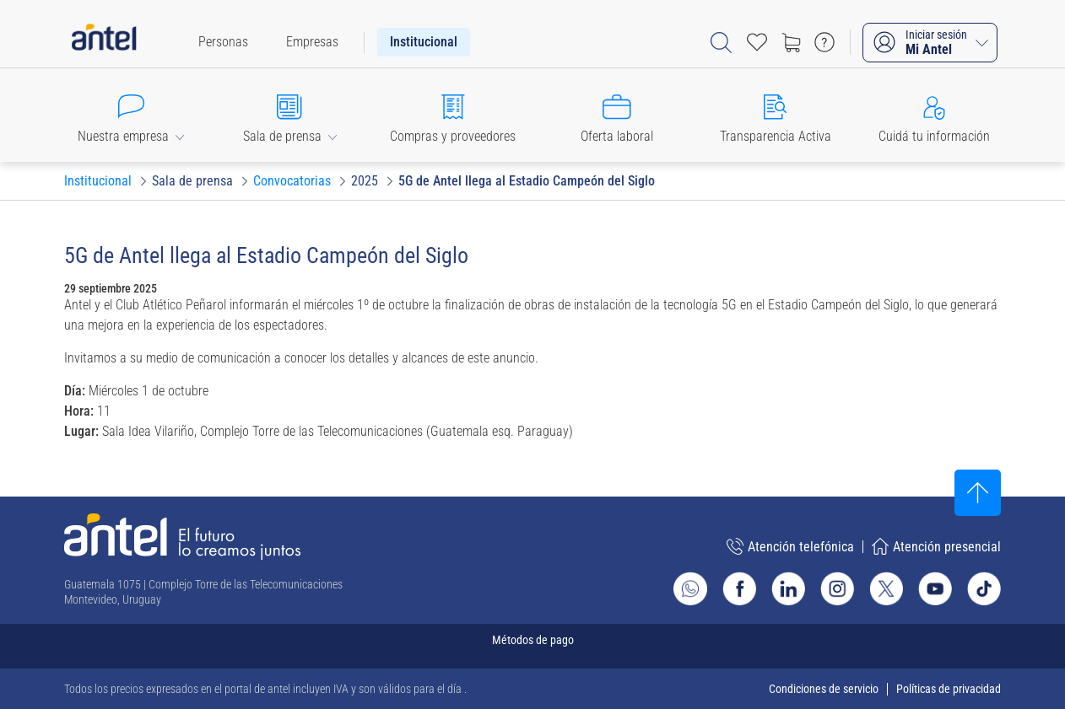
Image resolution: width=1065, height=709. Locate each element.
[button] (130, 115)
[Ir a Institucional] (98, 181)
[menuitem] (223, 42)
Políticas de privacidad (948, 689)
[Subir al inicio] (977, 493)
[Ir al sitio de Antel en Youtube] (935, 588)
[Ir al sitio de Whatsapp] (690, 588)
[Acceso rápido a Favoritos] (757, 42)
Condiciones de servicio (823, 689)
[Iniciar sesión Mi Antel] (930, 42)
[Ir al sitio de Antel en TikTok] (984, 588)
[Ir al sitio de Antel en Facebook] (739, 588)
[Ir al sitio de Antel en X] (886, 588)
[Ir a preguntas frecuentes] (824, 42)
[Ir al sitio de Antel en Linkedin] (788, 588)
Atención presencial (936, 546)
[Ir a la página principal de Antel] (182, 536)
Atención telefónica (790, 546)
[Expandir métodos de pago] (532, 646)
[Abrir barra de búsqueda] (721, 42)
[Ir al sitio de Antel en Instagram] (837, 588)
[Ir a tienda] (790, 42)
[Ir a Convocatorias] (292, 181)
